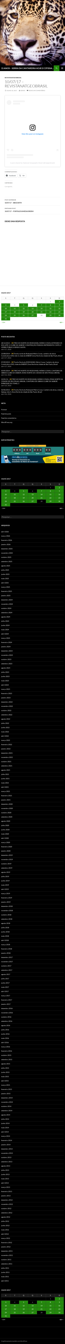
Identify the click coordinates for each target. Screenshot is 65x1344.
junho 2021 (5, 779)
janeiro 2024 (5, 647)
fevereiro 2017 (6, 1000)
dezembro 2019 (7, 855)
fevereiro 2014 (6, 1140)
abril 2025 (5, 583)
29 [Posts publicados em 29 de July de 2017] (50, 315)
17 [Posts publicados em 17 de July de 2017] (6, 312)
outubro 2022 (6, 710)
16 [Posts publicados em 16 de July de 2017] (59, 308)
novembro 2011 (7, 1255)
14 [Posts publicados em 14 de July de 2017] (41, 308)
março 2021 (5, 791)
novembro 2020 (7, 808)
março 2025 (5, 587)
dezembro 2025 (7, 549)
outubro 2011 (6, 1260)
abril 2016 (5, 1042)
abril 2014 (5, 1132)
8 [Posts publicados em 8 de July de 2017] (50, 305)
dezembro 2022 (7, 702)
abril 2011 (5, 1281)
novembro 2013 (7, 1153)
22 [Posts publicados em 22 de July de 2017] (50, 312)
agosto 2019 (5, 872)
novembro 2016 (7, 1013)
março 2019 (5, 893)
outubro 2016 (6, 1017)
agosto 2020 (5, 821)
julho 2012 (5, 1221)
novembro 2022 (7, 706)
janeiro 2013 (5, 1196)
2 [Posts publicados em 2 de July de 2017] (59, 302)
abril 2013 (5, 1183)
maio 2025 (5, 578)
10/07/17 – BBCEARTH (32, 201)
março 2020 (5, 842)
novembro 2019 (7, 859)
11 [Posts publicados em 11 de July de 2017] (15, 308)
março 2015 (5, 1085)
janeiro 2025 (5, 595)
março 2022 (5, 740)
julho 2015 (5, 1068)
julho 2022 (5, 723)
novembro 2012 (7, 1204)
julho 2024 (5, 621)
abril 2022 (5, 736)
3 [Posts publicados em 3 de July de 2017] (5, 305)
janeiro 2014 (5, 1145)
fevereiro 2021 (6, 796)
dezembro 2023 (7, 651)
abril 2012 (5, 1234)
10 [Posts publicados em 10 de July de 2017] (6, 308)
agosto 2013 (5, 1166)
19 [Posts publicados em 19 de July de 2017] (24, 312)
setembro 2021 (6, 766)
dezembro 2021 (7, 753)
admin (22, 90)
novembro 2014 (7, 1102)
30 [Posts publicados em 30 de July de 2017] (59, 315)
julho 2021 (5, 774)
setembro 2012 (6, 1213)
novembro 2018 (7, 910)
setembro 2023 (6, 664)
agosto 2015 (5, 1064)
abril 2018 (5, 940)
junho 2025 (5, 574)
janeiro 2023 (5, 698)
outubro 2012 (6, 1208)
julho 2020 (5, 825)
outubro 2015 (6, 1055)
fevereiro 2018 (6, 949)
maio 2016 (5, 1038)
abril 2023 (5, 685)
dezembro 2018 (7, 906)
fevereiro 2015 (6, 1089)
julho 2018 (5, 928)
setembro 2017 (6, 970)
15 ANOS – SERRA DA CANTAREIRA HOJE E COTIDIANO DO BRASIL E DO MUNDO (27, 68)
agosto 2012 (5, 1217)
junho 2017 (5, 983)
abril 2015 (5, 1081)
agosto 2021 (5, 770)
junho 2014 (5, 1123)
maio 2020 (5, 834)
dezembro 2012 (7, 1200)
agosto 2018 (5, 923)
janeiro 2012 (5, 1247)
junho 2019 (5, 881)
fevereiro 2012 (6, 1242)
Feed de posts (6, 414)
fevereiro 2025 (6, 591)
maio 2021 (5, 783)
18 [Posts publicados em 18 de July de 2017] (15, 312)
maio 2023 (5, 681)
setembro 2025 (6, 561)
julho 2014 (5, 1119)
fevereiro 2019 (6, 898)
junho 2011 (5, 1272)
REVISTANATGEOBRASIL (13, 78)
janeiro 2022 (5, 749)
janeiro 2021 (5, 800)
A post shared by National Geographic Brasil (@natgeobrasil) (32, 163)
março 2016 (5, 1047)
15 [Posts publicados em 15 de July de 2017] (50, 308)
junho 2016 (5, 1034)
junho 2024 (5, 625)
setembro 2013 (6, 1162)
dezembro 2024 (7, 600)
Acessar (4, 410)
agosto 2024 (5, 617)
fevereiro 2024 (6, 642)
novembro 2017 (7, 962)
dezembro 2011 (7, 1251)
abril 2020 (5, 838)
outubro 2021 (6, 762)
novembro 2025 (7, 553)
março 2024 (5, 638)
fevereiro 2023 (6, 693)
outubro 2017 (6, 966)
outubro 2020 (6, 813)
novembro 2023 (7, 655)
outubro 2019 (6, 864)
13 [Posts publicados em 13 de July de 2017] (32, 308)
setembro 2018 (6, 919)
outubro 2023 (6, 659)
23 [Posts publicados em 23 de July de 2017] (59, 312)
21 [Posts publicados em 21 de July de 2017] (41, 312)
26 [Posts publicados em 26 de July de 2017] (24, 315)
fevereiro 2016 (6, 1051)
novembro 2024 (7, 604)
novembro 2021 (7, 757)
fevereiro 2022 (6, 744)
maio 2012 (5, 1230)
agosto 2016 (5, 1025)
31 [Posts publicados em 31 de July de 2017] (6, 319)
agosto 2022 (5, 719)
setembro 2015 (6, 1059)
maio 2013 (5, 1179)
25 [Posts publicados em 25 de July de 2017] (15, 315)
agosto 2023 (5, 668)
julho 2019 (5, 876)
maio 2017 (5, 987)
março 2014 (5, 1136)
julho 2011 (5, 1268)
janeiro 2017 (5, 1004)
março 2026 (5, 536)
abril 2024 (5, 634)
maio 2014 (5, 1128)
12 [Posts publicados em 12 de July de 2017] (24, 308)
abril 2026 (5, 532)
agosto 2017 (5, 974)
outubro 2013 (6, 1157)
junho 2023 (5, 676)
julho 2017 (5, 979)
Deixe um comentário (37, 90)
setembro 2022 (6, 715)
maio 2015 (5, 1076)
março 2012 (5, 1238)
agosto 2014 (5, 1115)
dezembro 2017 (7, 957)
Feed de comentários (8, 418)
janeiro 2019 (5, 902)
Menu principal (62, 68)
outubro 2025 (6, 557)
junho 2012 (5, 1225)
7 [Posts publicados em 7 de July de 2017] (41, 305)
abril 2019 (5, 889)
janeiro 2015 (5, 1094)
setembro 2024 (6, 613)
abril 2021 (5, 787)
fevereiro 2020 (6, 847)
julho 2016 (5, 1030)
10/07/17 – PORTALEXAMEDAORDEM (32, 209)
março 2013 (5, 1187)
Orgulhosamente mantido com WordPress (14, 1341)
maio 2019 (5, 885)
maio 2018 (5, 936)
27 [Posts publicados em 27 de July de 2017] (32, 315)
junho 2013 (5, 1174)
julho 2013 (5, 1170)
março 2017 (5, 996)
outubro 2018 (6, 915)
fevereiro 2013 (6, 1191)
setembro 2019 (6, 868)
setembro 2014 (6, 1111)
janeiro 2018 (5, 953)
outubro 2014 (6, 1106)
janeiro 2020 (5, 851)
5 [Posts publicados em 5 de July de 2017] (23, 305)
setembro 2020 (6, 817)
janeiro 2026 (5, 544)
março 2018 (5, 945)
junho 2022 (5, 727)
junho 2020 (5, 830)
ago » (61, 322)
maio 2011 (5, 1277)
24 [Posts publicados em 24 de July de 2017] (6, 315)
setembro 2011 (6, 1264)
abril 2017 (5, 991)
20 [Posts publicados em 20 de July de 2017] (32, 312)
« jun (3, 322)
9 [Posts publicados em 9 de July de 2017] (59, 305)
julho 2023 (5, 672)
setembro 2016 (6, 1021)
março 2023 (5, 689)
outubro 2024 (6, 608)
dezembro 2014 (7, 1098)
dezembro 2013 (7, 1149)
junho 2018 (5, 932)
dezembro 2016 (7, 1008)
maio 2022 (5, 732)
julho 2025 (5, 570)
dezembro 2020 (7, 804)
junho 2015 (5, 1072)
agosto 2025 (5, 566)
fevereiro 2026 (6, 540)
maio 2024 (5, 630)
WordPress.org (6, 422)
